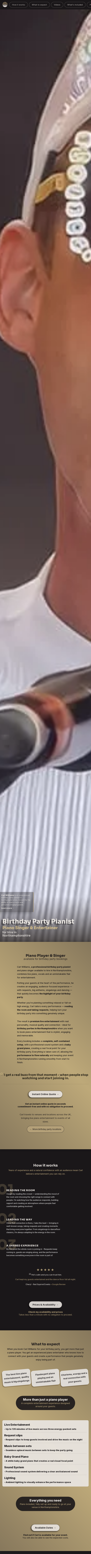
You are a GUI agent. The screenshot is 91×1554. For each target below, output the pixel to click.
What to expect (39, 5)
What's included (75, 5)
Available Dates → (45, 1527)
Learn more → (7, 908)
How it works (18, 5)
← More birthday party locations (45, 1129)
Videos (57, 5)
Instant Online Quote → (45, 1094)
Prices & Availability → (46, 1304)
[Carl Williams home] (2, 5)
